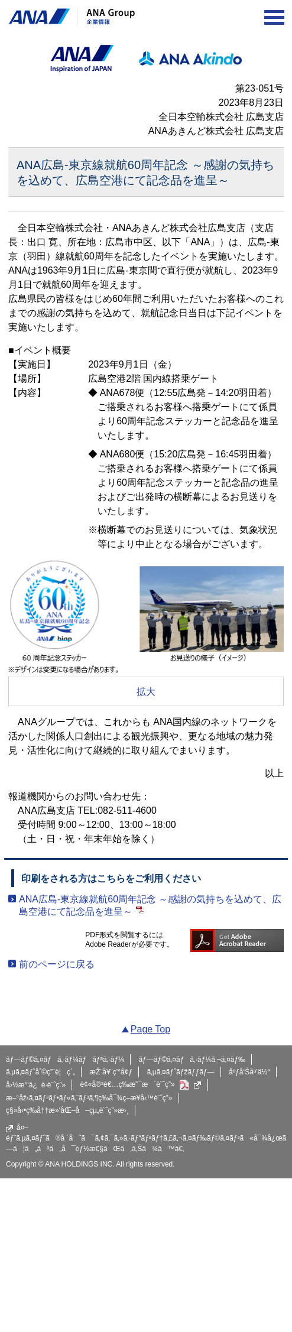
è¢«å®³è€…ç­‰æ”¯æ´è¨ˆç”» (141, 1085)
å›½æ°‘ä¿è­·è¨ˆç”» (36, 1085)
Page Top (150, 1029)
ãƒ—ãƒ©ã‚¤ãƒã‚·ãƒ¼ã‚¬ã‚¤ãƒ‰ (191, 1059)
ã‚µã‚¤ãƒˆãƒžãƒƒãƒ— (180, 1072)
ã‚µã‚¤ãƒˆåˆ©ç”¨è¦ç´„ (40, 1072)
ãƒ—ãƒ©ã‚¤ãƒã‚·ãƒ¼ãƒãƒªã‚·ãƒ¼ (65, 1059)
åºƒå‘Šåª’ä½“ (249, 1072)
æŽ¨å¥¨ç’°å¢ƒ (110, 1072)
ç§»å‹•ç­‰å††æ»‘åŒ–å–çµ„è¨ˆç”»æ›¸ (67, 1110)
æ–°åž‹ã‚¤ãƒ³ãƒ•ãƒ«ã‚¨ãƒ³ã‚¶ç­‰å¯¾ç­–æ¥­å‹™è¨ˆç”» (89, 1098)
